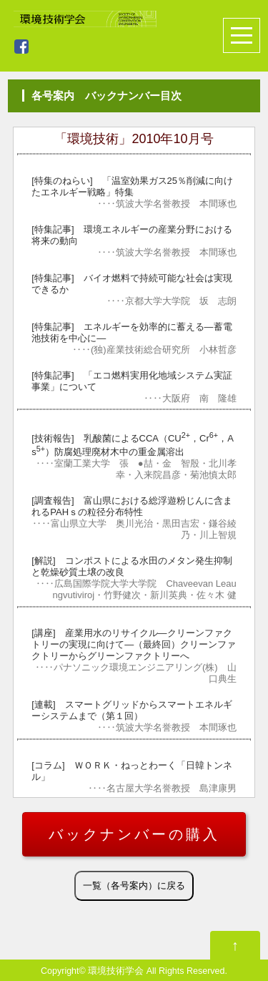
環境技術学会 (116, 971)
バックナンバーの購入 (134, 834)
